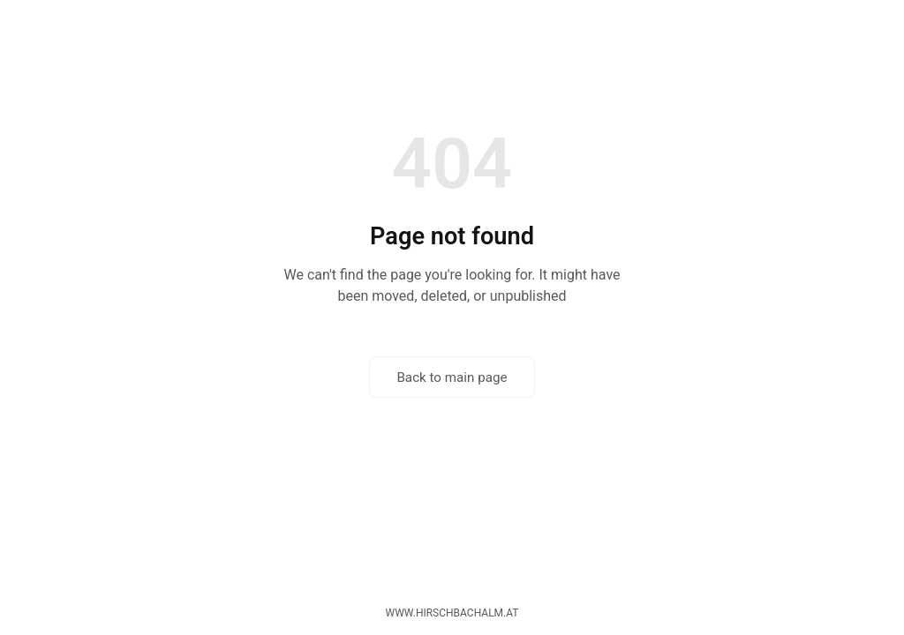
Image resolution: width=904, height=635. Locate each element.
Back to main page (451, 377)
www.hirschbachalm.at (452, 613)
